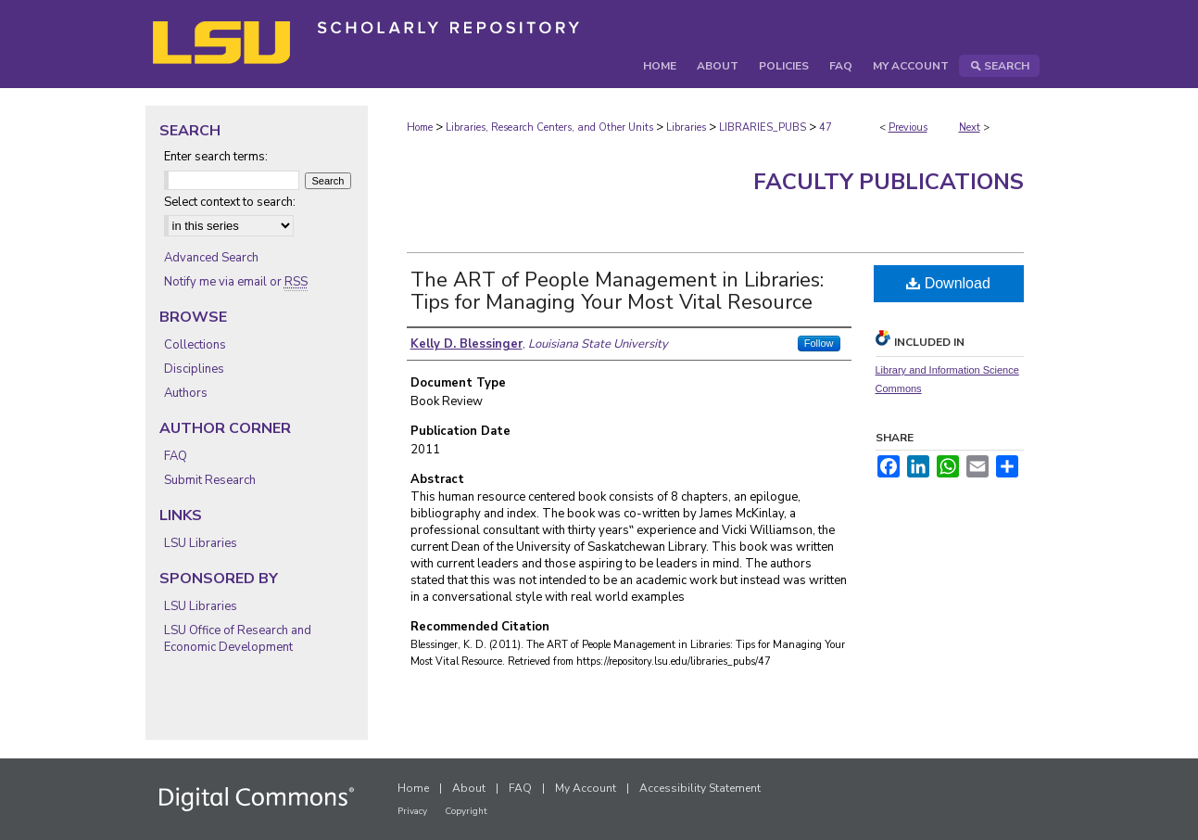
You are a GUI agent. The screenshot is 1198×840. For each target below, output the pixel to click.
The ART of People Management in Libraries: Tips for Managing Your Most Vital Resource (617, 291)
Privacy (412, 811)
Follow (819, 343)
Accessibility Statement (700, 788)
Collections (195, 345)
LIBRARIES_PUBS (762, 127)
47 (825, 127)
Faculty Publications (888, 182)
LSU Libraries (200, 543)
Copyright (466, 811)
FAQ (175, 456)
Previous (908, 127)
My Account (585, 788)
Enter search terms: (216, 156)
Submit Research (210, 480)
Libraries (686, 127)
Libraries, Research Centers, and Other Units (549, 127)
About (469, 788)
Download (948, 283)
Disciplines (194, 369)
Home (420, 127)
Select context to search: (230, 202)
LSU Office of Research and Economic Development (237, 638)
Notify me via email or (236, 282)
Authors (186, 393)
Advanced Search (211, 257)
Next (969, 127)
